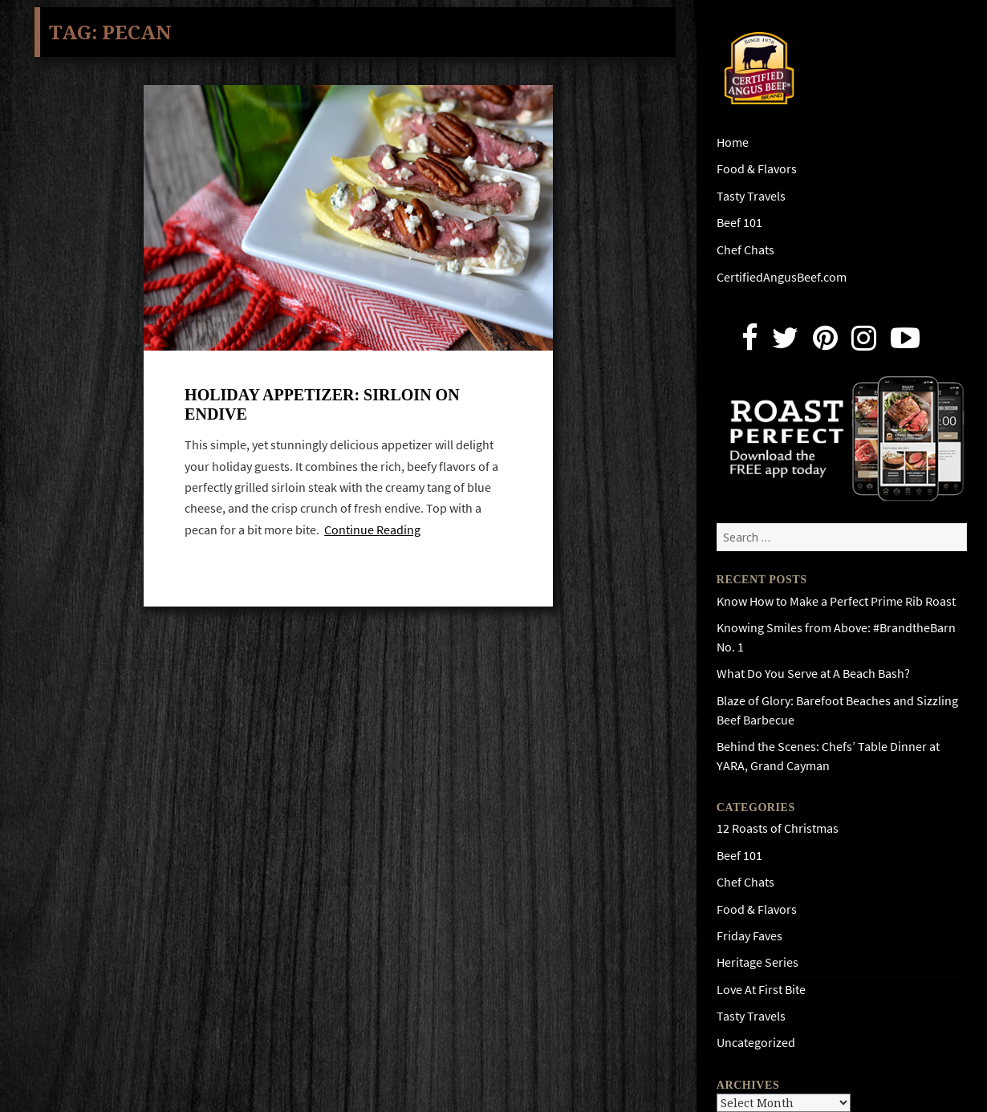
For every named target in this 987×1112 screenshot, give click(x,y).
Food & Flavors (757, 168)
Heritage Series (757, 962)
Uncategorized (756, 1042)
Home (733, 142)
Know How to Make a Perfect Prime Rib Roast (836, 601)
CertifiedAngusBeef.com (782, 277)
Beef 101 (739, 222)
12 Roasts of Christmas (778, 828)
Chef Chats (745, 249)
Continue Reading (372, 530)
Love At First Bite (761, 989)
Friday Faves (749, 935)
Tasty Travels (751, 196)
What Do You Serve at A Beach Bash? (813, 673)
